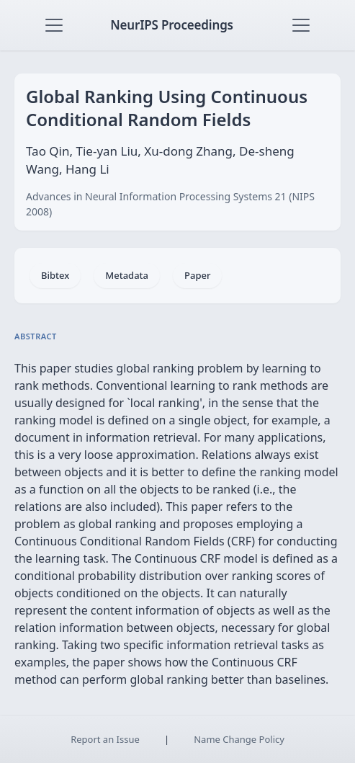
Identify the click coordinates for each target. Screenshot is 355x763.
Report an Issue (105, 739)
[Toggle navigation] (54, 25)
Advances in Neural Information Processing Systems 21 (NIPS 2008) (170, 203)
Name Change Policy (239, 739)
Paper (197, 275)
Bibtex (55, 275)
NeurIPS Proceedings (171, 25)
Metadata (126, 275)
